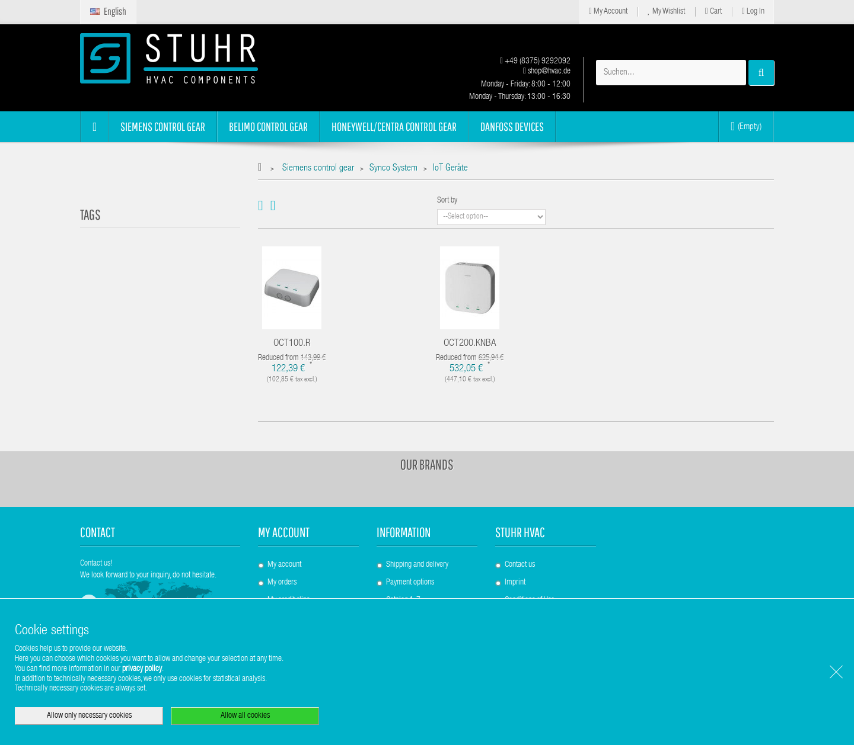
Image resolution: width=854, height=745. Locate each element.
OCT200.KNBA (470, 344)
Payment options (410, 583)
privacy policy (142, 669)
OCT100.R (292, 344)
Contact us (520, 565)
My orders (282, 583)
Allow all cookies (245, 716)
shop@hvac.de (547, 72)
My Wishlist (666, 11)
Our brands (427, 464)
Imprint (515, 583)
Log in (753, 11)
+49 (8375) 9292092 (535, 61)
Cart (713, 11)
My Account (608, 11)
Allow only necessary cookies (89, 716)
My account (284, 532)
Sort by (447, 201)
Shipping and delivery (417, 565)
